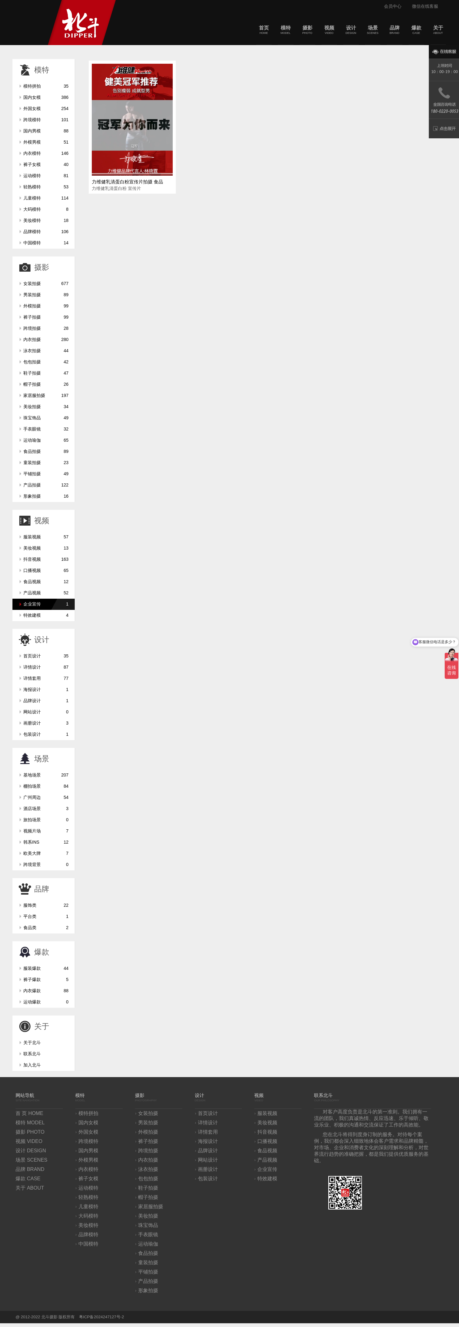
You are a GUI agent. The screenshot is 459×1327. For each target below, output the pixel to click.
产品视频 (45, 592)
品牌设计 (45, 700)
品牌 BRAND (30, 1169)
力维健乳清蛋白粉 (109, 188)
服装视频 (45, 537)
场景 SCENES (31, 1160)
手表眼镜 (45, 429)
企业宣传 (45, 604)
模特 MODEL (30, 1122)
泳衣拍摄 (45, 350)
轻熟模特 (45, 187)
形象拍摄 (45, 496)
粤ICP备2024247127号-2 (101, 1317)
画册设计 (45, 723)
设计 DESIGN (31, 1150)
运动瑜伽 (45, 440)
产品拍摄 (45, 485)
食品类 (45, 927)
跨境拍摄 (45, 328)
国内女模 (45, 97)
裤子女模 (45, 164)
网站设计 (45, 712)
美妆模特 (45, 220)
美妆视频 (45, 548)
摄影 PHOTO (30, 1132)
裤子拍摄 (45, 317)
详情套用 (45, 678)
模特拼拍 (45, 86)
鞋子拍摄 (45, 373)
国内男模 (45, 131)
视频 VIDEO (29, 1141)
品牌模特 (45, 231)
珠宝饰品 (45, 417)
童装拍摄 (45, 462)
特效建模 (45, 615)
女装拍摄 (45, 283)
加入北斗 (32, 1064)
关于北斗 (32, 1042)
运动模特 (45, 175)
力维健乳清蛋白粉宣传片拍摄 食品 (127, 181)
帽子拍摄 (45, 384)
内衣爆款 (45, 990)
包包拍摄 (45, 362)
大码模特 (45, 209)
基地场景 (45, 775)
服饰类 (45, 905)
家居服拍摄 (45, 395)
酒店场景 (45, 808)
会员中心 (392, 6)
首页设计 (45, 656)
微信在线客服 (425, 6)
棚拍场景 (45, 786)
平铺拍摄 (45, 473)
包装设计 (45, 734)
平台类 (45, 916)
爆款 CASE (28, 1178)
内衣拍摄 (45, 339)
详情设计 (45, 667)
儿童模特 (45, 198)
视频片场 (45, 831)
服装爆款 (45, 968)
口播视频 (45, 570)
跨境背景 (45, 864)
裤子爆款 (45, 979)
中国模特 (45, 242)
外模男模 (45, 142)
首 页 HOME (29, 1113)
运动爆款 (45, 1002)
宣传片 (134, 188)
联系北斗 (32, 1053)
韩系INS (45, 842)
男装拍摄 (45, 294)
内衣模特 (45, 153)
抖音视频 (45, 559)
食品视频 (45, 581)
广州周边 (45, 797)
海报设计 (45, 689)
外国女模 (45, 108)
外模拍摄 (45, 306)
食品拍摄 (45, 451)
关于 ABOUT (30, 1188)
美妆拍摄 (45, 406)
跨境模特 (45, 119)
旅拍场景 (45, 819)
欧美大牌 (45, 853)
